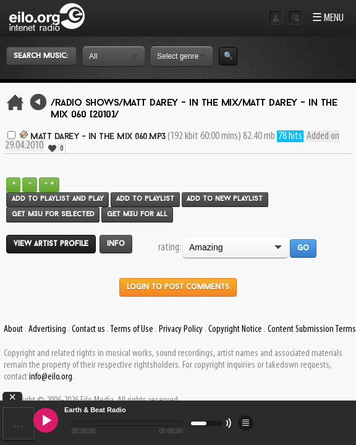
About (13, 329)
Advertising (47, 329)
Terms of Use (131, 329)
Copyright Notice (235, 329)
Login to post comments (178, 287)
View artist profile (51, 244)
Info (116, 244)
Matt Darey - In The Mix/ (182, 103)
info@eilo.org (50, 377)
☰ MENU (328, 18)
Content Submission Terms (312, 329)
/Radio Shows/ (87, 103)
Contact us (88, 329)
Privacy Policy (181, 329)
